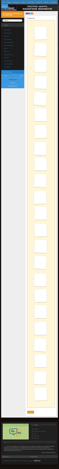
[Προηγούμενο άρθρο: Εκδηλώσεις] (30, 412)
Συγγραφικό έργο (16, 2)
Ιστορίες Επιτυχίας (30, 2)
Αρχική (3, 2)
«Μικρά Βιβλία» (53, 2)
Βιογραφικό (9, 2)
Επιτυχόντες (38, 2)
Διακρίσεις (46, 2)
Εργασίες (23, 2)
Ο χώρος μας (4, 6)
